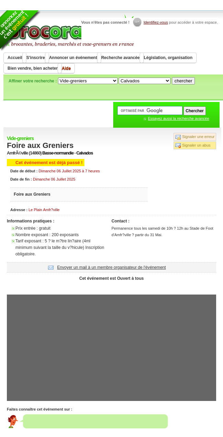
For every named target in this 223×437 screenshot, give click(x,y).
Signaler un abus (196, 145)
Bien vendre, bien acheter (33, 68)
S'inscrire (35, 57)
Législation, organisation (168, 57)
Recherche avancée (120, 57)
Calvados (84, 153)
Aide (66, 68)
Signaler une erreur (198, 137)
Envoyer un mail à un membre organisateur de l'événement (111, 267)
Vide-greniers (20, 138)
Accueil (15, 57)
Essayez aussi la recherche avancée (178, 118)
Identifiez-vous (156, 22)
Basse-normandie (57, 153)
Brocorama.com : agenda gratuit (69, 31)
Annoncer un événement (73, 57)
